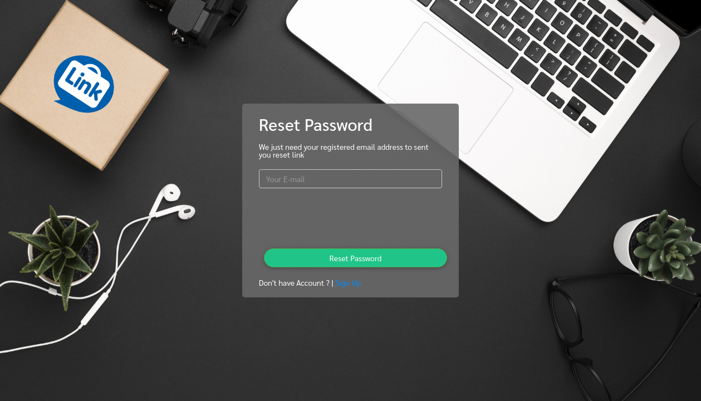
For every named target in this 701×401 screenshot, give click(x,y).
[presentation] (350, 218)
